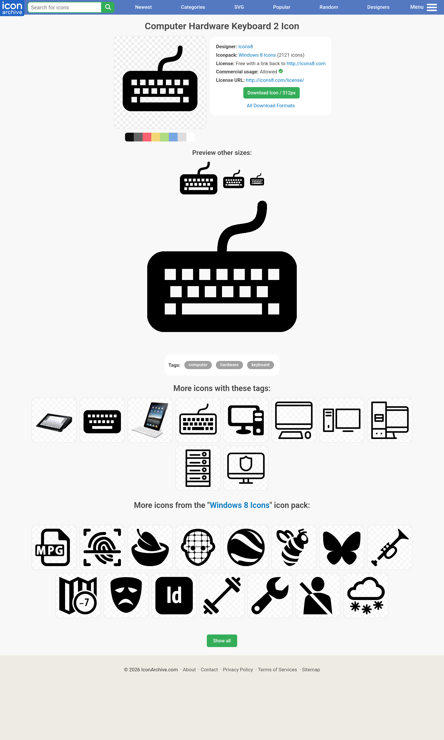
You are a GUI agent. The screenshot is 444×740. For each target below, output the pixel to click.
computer (198, 364)
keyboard (261, 364)
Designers (378, 7)
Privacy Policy (238, 669)
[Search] (108, 7)
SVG (239, 7)
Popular (281, 7)
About (189, 669)
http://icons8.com (306, 63)
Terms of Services (277, 669)
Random (329, 7)
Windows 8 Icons (257, 55)
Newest (143, 7)
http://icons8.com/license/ (275, 80)
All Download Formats (271, 105)
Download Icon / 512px (271, 93)
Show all (222, 641)
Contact (209, 669)
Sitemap (311, 669)
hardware (229, 364)
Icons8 (245, 46)
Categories (193, 7)
